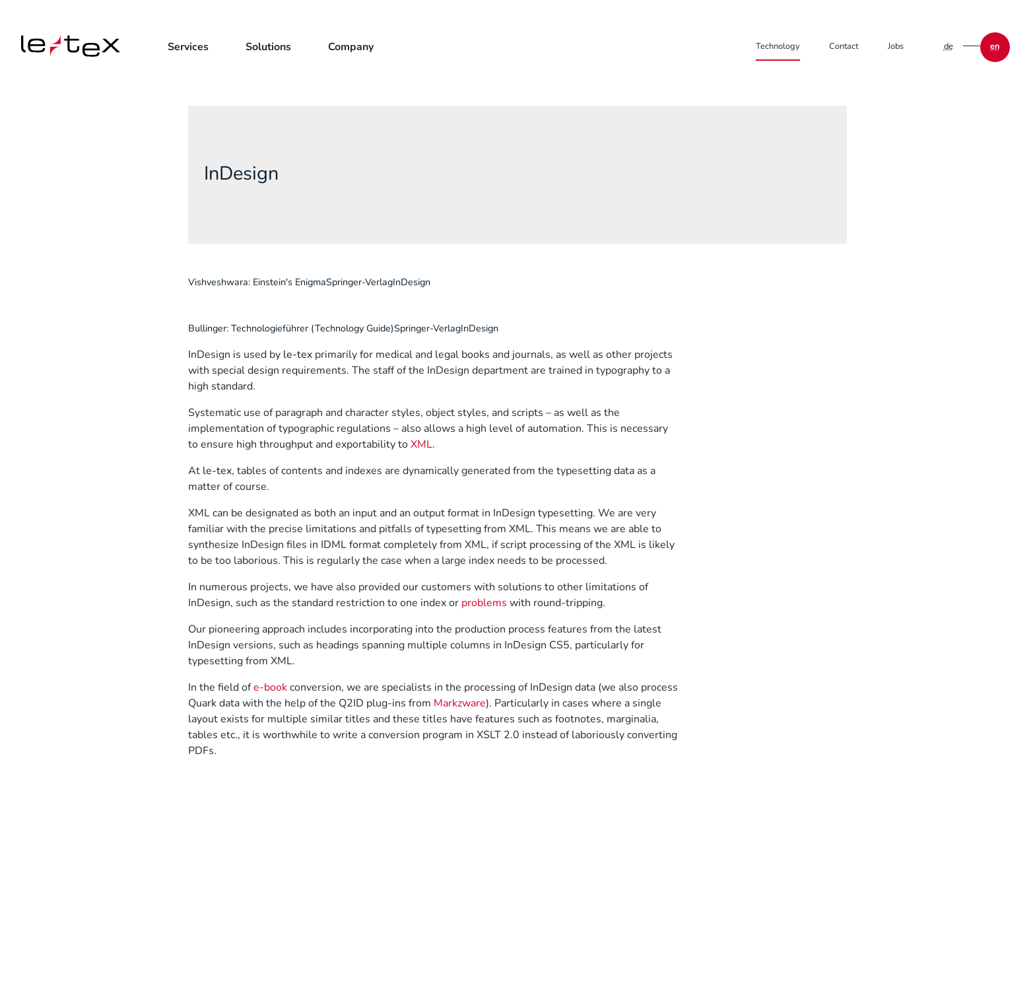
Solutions (268, 47)
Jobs (896, 46)
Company (351, 47)
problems (484, 603)
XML (421, 444)
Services (188, 47)
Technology (778, 46)
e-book (270, 687)
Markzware (460, 703)
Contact (843, 46)
